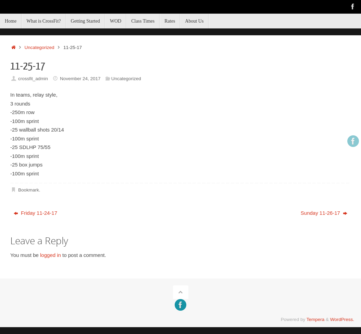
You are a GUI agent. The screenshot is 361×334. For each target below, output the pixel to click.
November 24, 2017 (80, 78)
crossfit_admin (33, 78)
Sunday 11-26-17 (324, 213)
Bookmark (28, 190)
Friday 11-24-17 (35, 213)
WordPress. (342, 319)
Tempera (316, 319)
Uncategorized (39, 47)
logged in (50, 255)
